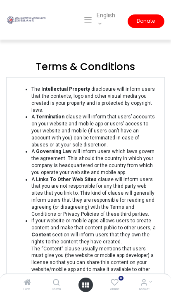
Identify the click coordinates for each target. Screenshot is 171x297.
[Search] (56, 283)
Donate (146, 20)
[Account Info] (144, 283)
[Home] (27, 283)
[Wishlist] (115, 283)
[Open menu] (85, 285)
